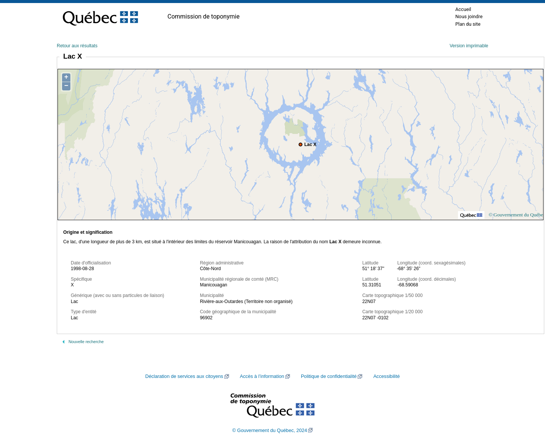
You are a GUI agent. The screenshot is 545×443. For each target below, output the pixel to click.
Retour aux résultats (77, 45)
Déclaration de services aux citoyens (184, 376)
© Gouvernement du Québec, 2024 (269, 430)
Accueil (463, 9)
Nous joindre (469, 16)
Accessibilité (386, 376)
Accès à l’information (262, 376)
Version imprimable (469, 45)
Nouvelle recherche (86, 341)
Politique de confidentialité (329, 376)
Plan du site (468, 24)
